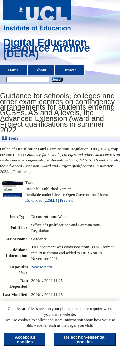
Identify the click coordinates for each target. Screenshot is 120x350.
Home (13, 70)
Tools (10, 138)
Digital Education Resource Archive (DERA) (46, 50)
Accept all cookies (25, 339)
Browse (69, 70)
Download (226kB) (41, 200)
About (41, 70)
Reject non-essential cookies (85, 339)
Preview (66, 200)
